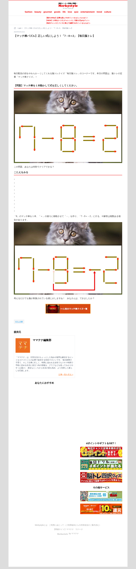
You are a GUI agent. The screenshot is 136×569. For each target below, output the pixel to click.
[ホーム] (15, 28)
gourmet (47, 12)
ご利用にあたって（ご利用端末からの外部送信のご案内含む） (75, 525)
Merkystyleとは (41, 525)
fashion (28, 12)
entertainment (87, 12)
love (70, 12)
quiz (76, 12)
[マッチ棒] (19, 322)
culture (107, 12)
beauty (38, 12)
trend (99, 12)
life (64, 12)
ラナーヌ (79, 529)
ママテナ (70, 529)
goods (57, 12)
